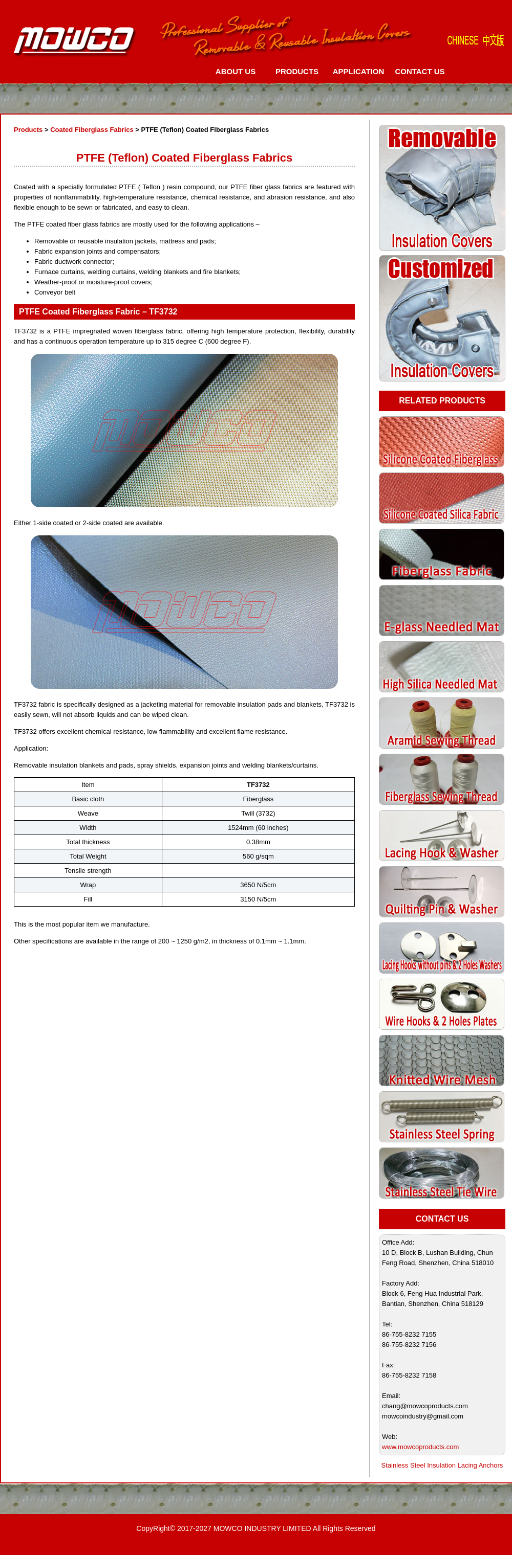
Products (28, 129)
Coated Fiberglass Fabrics (92, 129)
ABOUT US (235, 71)
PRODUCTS (296, 71)
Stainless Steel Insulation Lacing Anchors (442, 1465)
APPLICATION (359, 71)
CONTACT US (419, 71)
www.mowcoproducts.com (420, 1447)
